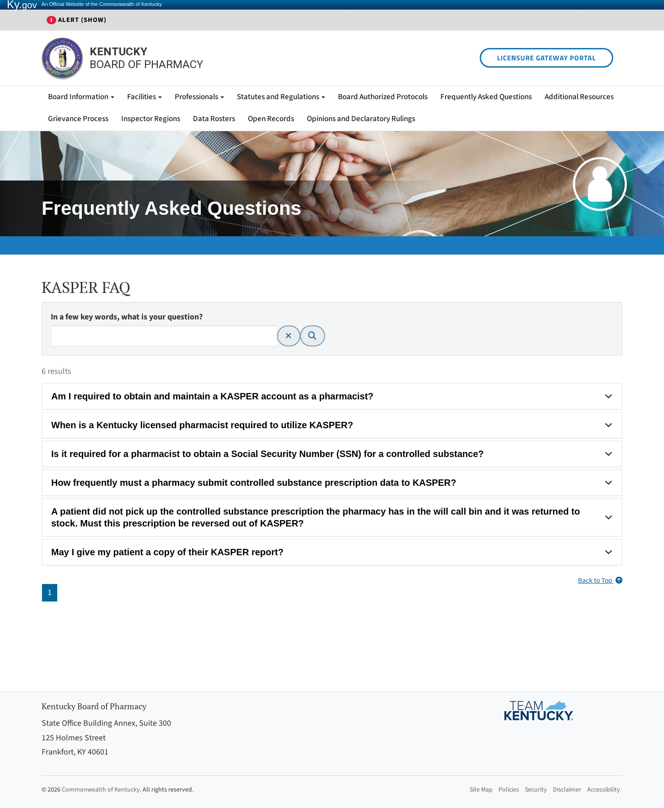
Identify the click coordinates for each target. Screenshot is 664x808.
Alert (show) (77, 20)
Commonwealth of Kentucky (101, 789)
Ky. (22, 5)
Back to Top (600, 580)
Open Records (271, 118)
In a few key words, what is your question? (127, 317)
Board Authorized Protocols (383, 96)
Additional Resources (579, 96)
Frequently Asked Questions (486, 96)
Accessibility (603, 789)
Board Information (81, 96)
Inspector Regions (150, 118)
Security (536, 789)
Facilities (144, 96)
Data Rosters (214, 118)
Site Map (481, 789)
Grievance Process (78, 118)
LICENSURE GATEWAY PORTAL (546, 58)
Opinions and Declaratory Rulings (361, 118)
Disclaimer (567, 789)
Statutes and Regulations (281, 96)
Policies (508, 789)
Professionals (199, 96)
